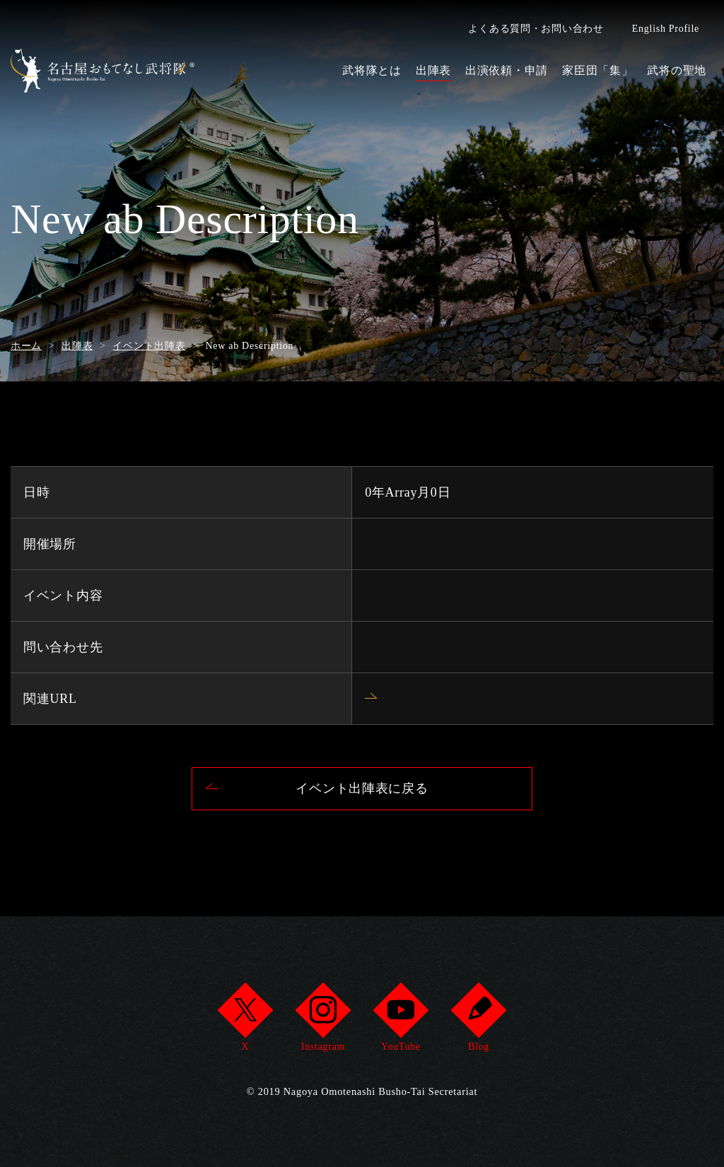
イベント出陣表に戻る (362, 788)
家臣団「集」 (597, 70)
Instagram (323, 1021)
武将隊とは (372, 70)
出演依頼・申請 (506, 70)
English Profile (665, 28)
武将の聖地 (676, 70)
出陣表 (433, 70)
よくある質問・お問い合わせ (535, 28)
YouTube (400, 1021)
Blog (478, 1021)
